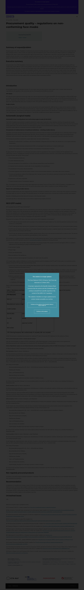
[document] (42, 295)
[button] (57, 274)
